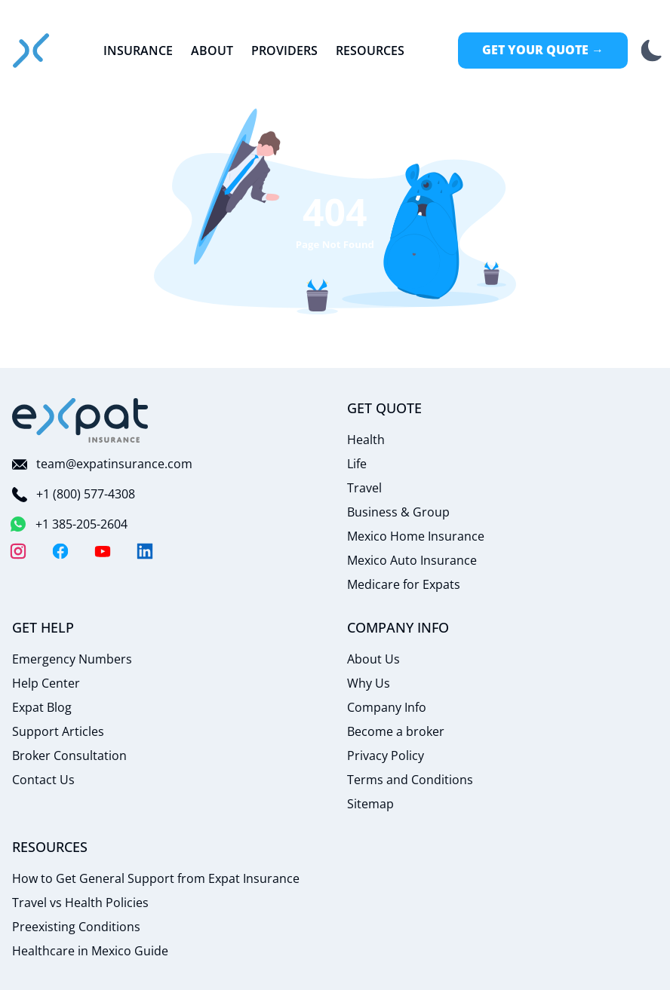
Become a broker (395, 731)
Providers (284, 50)
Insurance (138, 50)
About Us (373, 659)
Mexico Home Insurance (415, 536)
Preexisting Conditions (76, 926)
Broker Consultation (69, 755)
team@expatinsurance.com (102, 463)
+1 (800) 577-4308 (73, 494)
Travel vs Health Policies (80, 902)
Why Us (368, 683)
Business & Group (398, 512)
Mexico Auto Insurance (412, 560)
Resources (370, 50)
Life (357, 463)
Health (366, 439)
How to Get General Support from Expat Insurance (156, 878)
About (212, 50)
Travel (364, 488)
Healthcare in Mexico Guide (90, 950)
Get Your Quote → (543, 49)
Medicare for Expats (403, 584)
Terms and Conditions (410, 779)
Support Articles (58, 731)
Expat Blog (42, 707)
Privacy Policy (385, 755)
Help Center (46, 683)
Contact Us (43, 779)
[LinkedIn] (145, 551)
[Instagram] (18, 551)
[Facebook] (60, 551)
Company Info (386, 707)
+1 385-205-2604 (70, 524)
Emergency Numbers (72, 659)
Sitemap (370, 803)
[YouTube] (103, 551)
